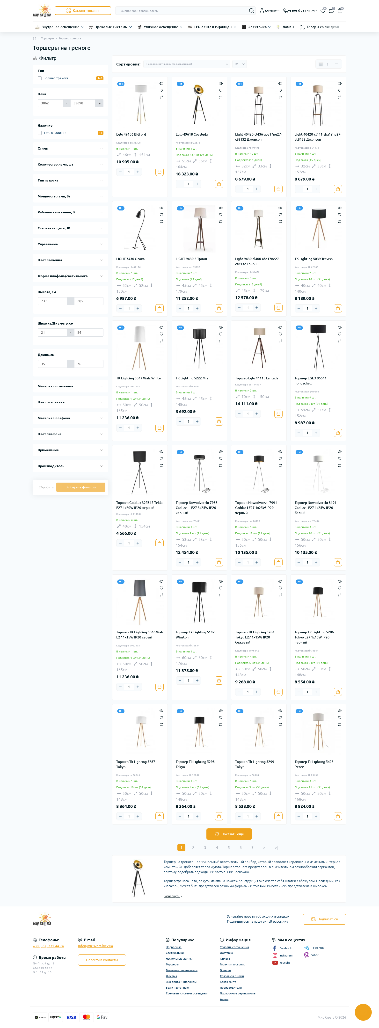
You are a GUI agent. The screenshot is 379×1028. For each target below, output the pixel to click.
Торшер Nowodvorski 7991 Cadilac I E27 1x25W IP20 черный (256, 508)
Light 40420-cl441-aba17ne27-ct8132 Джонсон (318, 136)
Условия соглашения (234, 946)
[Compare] (161, 97)
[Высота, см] (52, 301)
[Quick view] (161, 83)
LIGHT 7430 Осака (130, 259)
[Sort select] (186, 64)
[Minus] (120, 172)
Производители (231, 987)
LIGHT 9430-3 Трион (191, 259)
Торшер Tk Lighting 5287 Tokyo (135, 764)
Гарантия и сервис (232, 964)
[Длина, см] (52, 364)
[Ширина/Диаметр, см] (52, 332)
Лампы (288, 27)
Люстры (171, 975)
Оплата (225, 958)
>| (276, 847)
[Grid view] (321, 64)
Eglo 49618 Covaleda (192, 134)
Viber (311, 955)
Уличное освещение (161, 27)
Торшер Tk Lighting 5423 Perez (314, 764)
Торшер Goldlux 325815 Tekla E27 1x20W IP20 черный (139, 505)
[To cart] (159, 172)
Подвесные (174, 946)
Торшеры (47, 38)
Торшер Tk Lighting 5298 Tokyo (195, 764)
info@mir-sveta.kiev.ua (95, 946)
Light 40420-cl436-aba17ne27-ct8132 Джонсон (258, 136)
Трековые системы (111, 27)
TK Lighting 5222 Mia (192, 378)
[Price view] (336, 64)
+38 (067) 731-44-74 (48, 946)
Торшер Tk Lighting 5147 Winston (195, 634)
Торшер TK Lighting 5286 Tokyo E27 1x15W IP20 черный (314, 637)
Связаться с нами (232, 975)
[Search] (251, 10)
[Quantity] (129, 172)
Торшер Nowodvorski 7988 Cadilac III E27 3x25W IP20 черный (197, 508)
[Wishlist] (161, 90)
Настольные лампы (179, 958)
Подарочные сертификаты (238, 993)
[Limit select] (239, 64)
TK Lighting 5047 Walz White (138, 378)
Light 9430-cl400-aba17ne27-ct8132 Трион (257, 261)
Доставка (226, 952)
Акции (224, 999)
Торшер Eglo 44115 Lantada (256, 378)
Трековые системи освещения (187, 993)
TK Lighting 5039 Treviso (314, 259)
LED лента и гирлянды (213, 27)
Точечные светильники (181, 970)
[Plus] (138, 172)
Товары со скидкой (323, 27)
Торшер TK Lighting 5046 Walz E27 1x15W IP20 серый (140, 634)
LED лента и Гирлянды (181, 981)
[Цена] (50, 103)
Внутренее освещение (61, 27)
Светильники (175, 952)
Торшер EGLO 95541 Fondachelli (311, 380)
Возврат (225, 970)
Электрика (257, 27)
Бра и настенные (177, 987)
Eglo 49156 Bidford (131, 134)
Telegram (314, 948)
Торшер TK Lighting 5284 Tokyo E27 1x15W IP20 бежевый (254, 637)
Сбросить (46, 487)
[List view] (328, 64)
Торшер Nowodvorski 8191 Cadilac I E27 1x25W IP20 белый (315, 508)
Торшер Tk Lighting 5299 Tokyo (254, 764)
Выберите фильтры (81, 487)
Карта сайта (228, 981)
